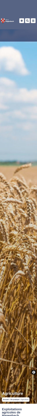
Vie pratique (14, 399)
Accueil (6, 399)
